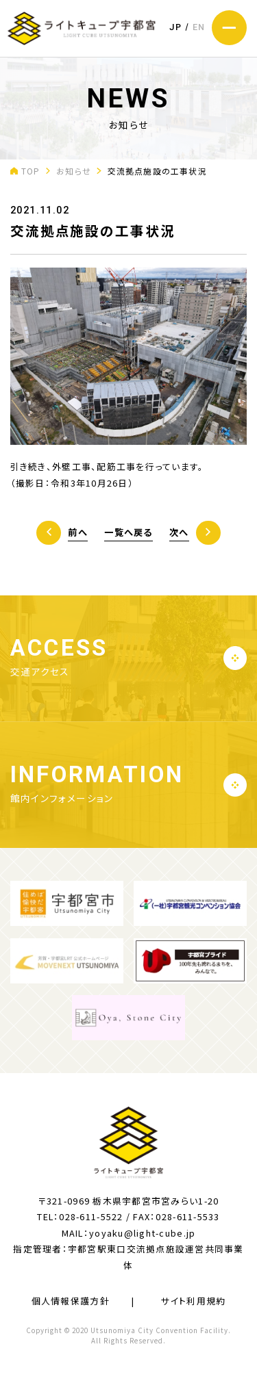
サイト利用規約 (193, 1300)
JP (175, 27)
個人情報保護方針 (71, 1300)
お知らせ (73, 171)
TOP (30, 171)
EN (199, 27)
